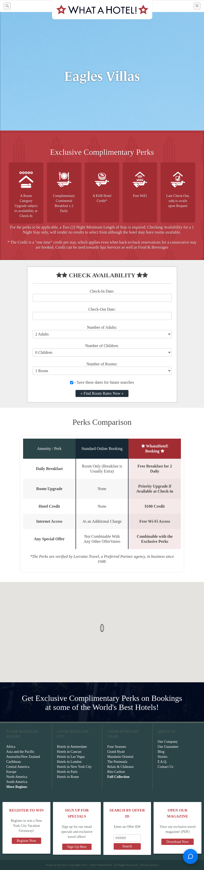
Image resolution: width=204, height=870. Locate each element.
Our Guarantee (168, 747)
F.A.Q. (162, 762)
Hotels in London (69, 762)
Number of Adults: (102, 327)
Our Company (168, 742)
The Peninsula (117, 762)
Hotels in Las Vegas (71, 757)
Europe (11, 772)
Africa (10, 747)
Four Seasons (116, 747)
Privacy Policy (149, 865)
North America (16, 777)
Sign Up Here (77, 847)
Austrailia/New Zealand (23, 757)
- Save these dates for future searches (102, 382)
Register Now (26, 841)
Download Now (177, 842)
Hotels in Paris (67, 772)
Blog (161, 752)
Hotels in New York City (74, 767)
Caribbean (13, 762)
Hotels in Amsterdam (72, 747)
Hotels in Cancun (69, 752)
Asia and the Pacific (20, 752)
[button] (102, 628)
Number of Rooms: (102, 364)
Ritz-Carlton (116, 772)
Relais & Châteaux (120, 767)
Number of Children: (102, 346)
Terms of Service (56, 865)
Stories (162, 757)
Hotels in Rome (68, 777)
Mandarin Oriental (120, 757)
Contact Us (165, 767)
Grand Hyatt (116, 752)
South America (16, 782)
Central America (17, 767)
